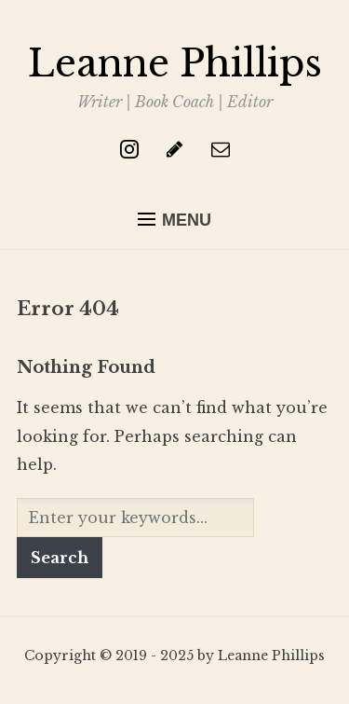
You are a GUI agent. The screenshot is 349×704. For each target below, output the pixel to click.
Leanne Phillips (175, 63)
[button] (174, 220)
